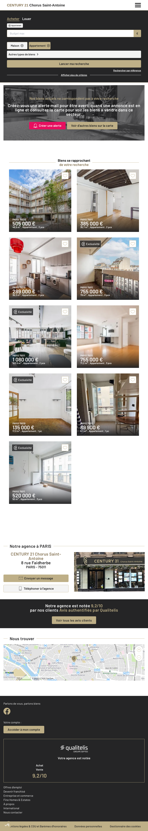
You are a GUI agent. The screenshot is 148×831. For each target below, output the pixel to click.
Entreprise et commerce (18, 795)
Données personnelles (88, 826)
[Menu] (138, 4)
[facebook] (6, 711)
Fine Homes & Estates (16, 799)
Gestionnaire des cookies (125, 826)
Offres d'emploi (12, 787)
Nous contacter (12, 812)
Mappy (37, 678)
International (11, 808)
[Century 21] (36, 5)
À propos (8, 804)
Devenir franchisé (14, 791)
